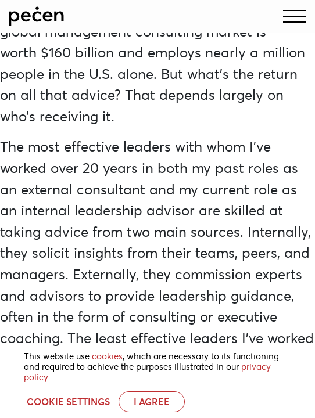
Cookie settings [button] (68, 402)
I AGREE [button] (152, 402)
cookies (107, 356)
